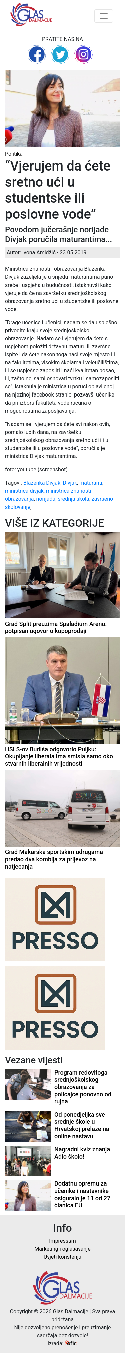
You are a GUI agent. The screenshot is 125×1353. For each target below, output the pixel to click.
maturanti (90, 483)
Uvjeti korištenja (62, 1257)
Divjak (70, 483)
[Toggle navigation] (103, 16)
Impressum (62, 1241)
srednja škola (73, 499)
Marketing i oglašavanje (62, 1249)
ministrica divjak (24, 491)
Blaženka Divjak (41, 483)
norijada (46, 499)
